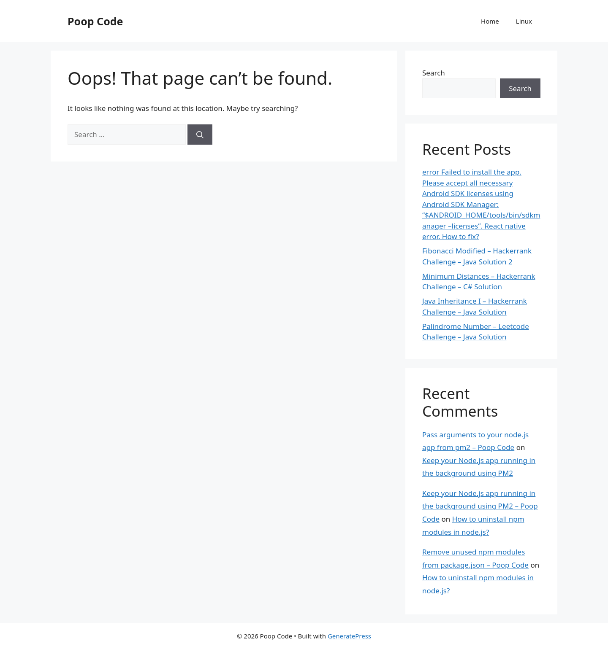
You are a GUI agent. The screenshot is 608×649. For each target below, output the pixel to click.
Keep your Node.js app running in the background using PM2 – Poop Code (480, 506)
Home (490, 21)
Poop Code (95, 21)
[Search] (199, 134)
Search (433, 73)
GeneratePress (349, 636)
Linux (524, 21)
